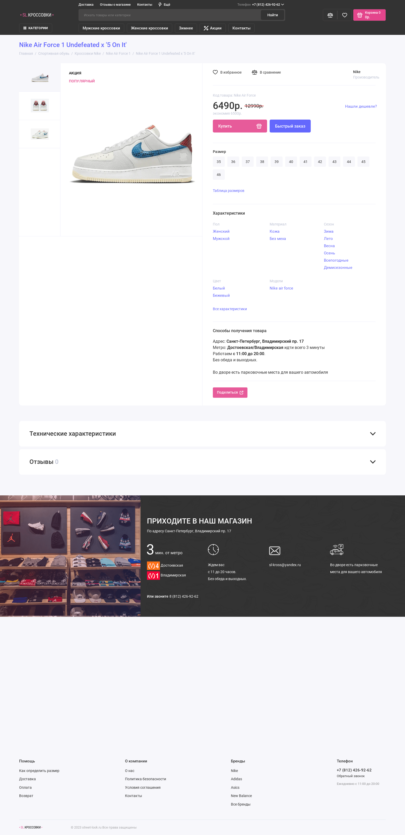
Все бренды (241, 804)
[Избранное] (345, 15)
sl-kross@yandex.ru (285, 565)
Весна (329, 246)
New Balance (241, 796)
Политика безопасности (145, 779)
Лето (328, 238)
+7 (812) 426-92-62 (260, 5)
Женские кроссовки (149, 28)
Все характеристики (230, 309)
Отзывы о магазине (115, 4)
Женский (221, 231)
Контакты (144, 4)
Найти (272, 15)
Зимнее (186, 28)
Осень (329, 253)
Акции (213, 28)
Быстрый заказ (290, 126)
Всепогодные (336, 260)
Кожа (274, 231)
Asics (235, 787)
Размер (219, 152)
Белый (219, 288)
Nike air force (281, 288)
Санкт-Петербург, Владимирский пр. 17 (189, 531)
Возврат (26, 796)
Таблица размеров (228, 191)
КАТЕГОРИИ (36, 28)
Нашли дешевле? (361, 106)
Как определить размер (39, 771)
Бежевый (221, 295)
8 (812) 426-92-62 (183, 596)
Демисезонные (338, 267)
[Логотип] (30, 827)
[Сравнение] (330, 15)
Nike (234, 771)
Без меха (278, 238)
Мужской (221, 238)
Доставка (86, 4)
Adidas (236, 779)
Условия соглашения (143, 787)
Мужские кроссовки (101, 28)
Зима (328, 231)
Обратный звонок (351, 776)
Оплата (25, 787)
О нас (129, 771)
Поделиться (230, 392)
